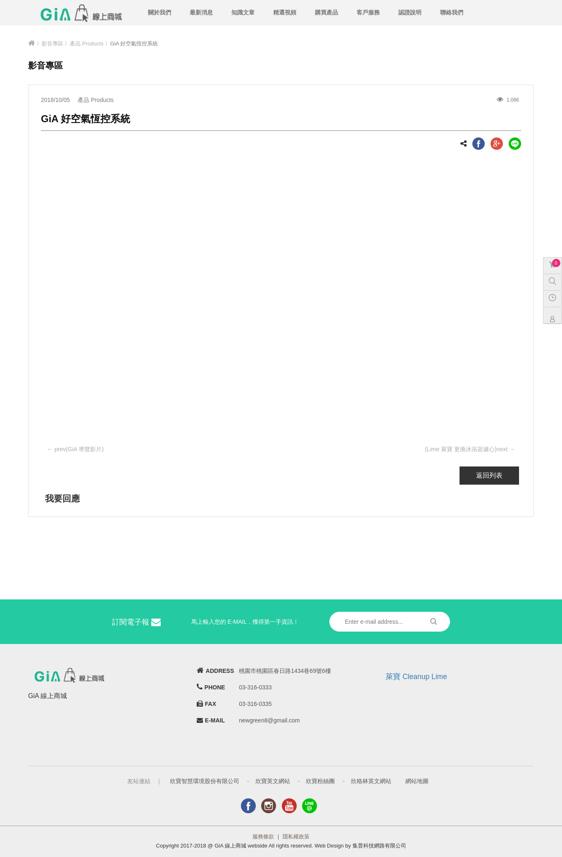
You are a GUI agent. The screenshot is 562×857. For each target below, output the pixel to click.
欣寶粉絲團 (320, 781)
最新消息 (201, 12)
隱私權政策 (296, 836)
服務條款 (263, 836)
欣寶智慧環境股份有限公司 (204, 781)
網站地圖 (417, 781)
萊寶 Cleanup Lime (416, 676)
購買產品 (326, 12)
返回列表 (489, 475)
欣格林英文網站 (371, 781)
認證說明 (410, 12)
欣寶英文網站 (272, 781)
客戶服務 (368, 12)
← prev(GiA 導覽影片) (75, 449)
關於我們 (159, 12)
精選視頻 (284, 12)
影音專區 (52, 43)
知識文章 (243, 12)
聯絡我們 (451, 12)
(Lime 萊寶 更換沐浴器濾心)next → (470, 449)
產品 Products (86, 43)
